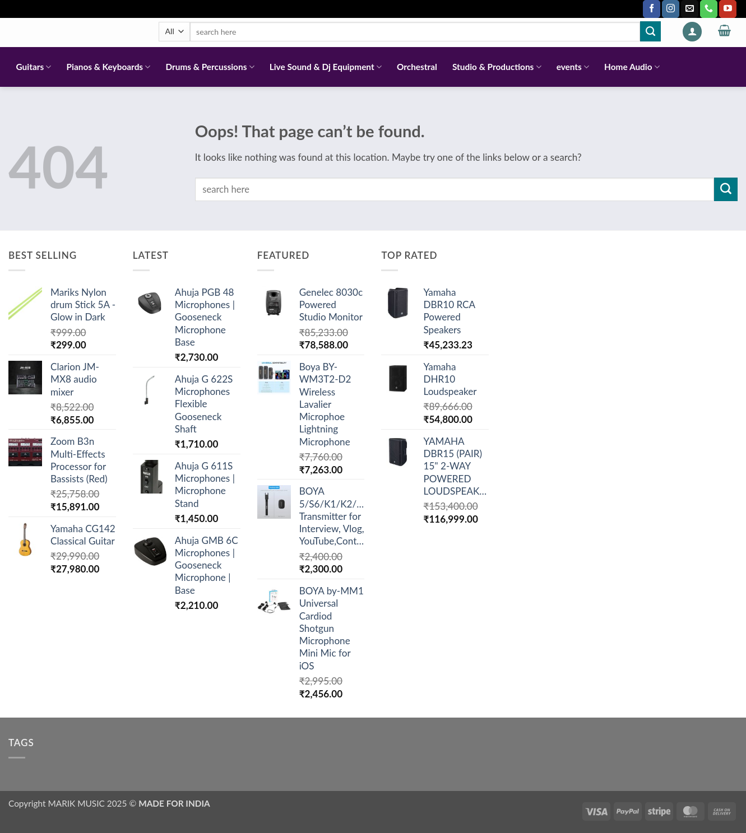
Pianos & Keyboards (109, 67)
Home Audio (632, 67)
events (573, 67)
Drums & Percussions (209, 67)
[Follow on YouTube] (727, 9)
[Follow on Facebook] (651, 9)
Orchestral (417, 67)
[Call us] (708, 9)
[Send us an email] (689, 9)
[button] (692, 31)
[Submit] (650, 31)
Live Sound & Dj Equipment (326, 67)
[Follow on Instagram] (670, 9)
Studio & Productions (496, 67)
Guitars (34, 67)
